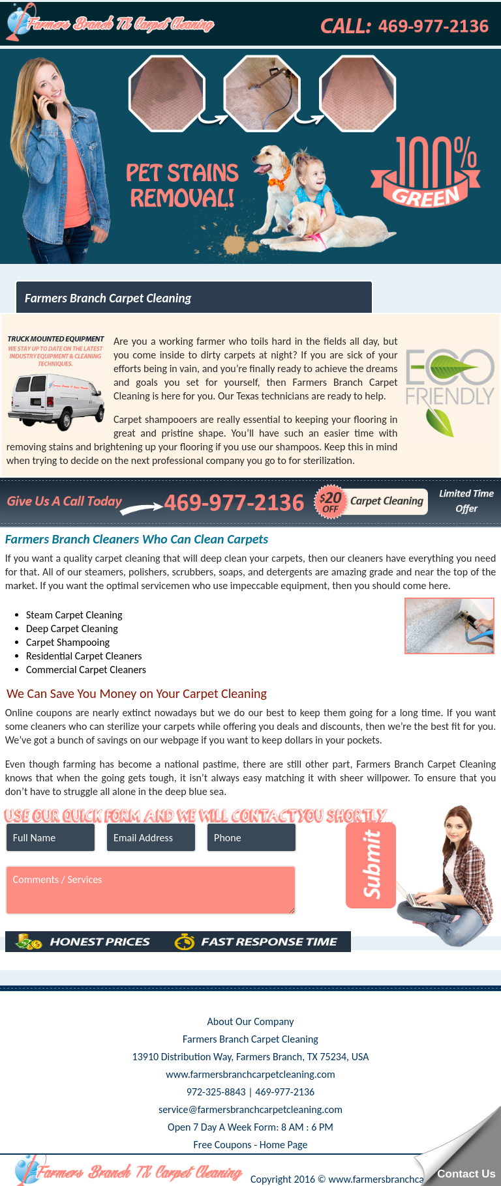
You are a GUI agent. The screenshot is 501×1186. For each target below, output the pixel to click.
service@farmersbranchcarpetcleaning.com (250, 1109)
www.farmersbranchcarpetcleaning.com (250, 1074)
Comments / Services (150, 890)
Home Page (284, 1144)
